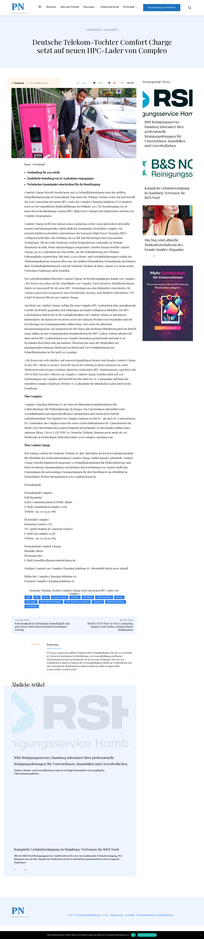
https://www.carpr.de (54, 648)
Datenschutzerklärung (146, 935)
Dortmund (88, 597)
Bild (37, 597)
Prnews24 (19, 83)
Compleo (75, 597)
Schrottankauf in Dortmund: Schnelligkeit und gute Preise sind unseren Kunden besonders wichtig (42, 626)
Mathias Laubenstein (115, 602)
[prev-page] (15, 883)
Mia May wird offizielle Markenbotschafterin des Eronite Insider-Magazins (164, 244)
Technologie (31, 606)
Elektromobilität (104, 597)
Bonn (46, 597)
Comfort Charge (59, 597)
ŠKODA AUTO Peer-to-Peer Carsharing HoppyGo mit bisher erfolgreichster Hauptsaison (110, 626)
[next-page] (25, 883)
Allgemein (110, 29)
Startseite (94, 29)
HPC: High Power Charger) (77, 602)
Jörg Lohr (98, 602)
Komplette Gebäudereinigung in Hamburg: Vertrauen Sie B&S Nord (64, 858)
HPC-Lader (31, 602)
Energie (119, 597)
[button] (188, 8)
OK (133, 935)
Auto (28, 597)
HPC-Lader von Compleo (50, 602)
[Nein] (200, 935)
